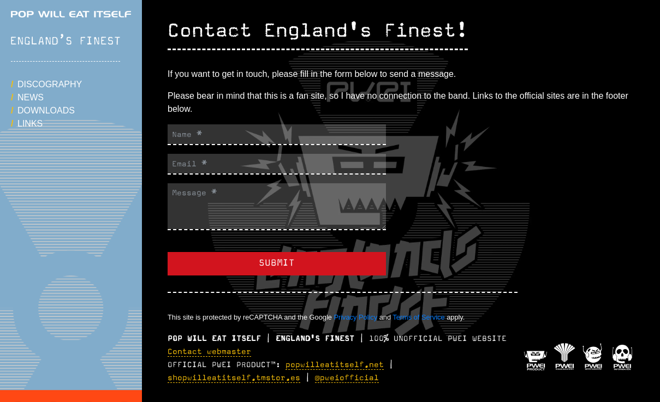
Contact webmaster (209, 351)
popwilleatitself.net (335, 365)
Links (30, 123)
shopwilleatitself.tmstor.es (234, 378)
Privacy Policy (355, 317)
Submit (277, 263)
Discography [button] (49, 84)
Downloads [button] (46, 110)
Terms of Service (418, 317)
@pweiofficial (347, 378)
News (30, 97)
